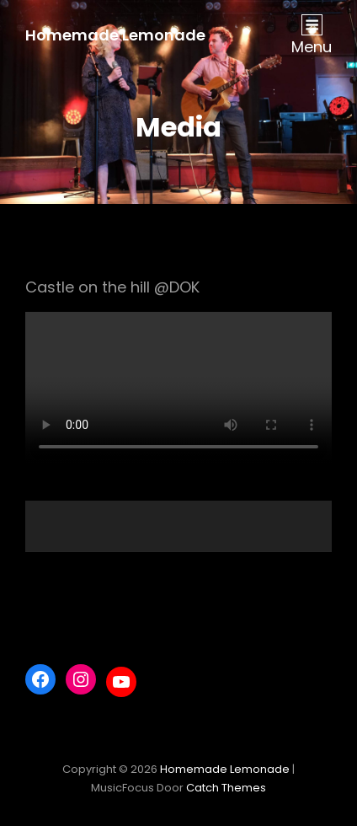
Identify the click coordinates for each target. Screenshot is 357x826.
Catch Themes (226, 788)
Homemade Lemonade (115, 35)
